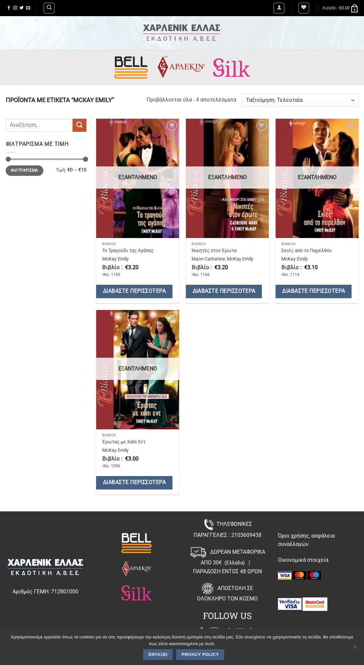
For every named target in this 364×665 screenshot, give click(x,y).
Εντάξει (158, 654)
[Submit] (79, 125)
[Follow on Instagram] (15, 8)
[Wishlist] (303, 8)
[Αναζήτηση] (49, 8)
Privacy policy (200, 654)
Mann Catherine (208, 259)
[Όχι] (355, 648)
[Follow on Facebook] (9, 8)
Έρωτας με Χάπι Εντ (124, 442)
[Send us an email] (28, 8)
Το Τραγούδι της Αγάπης (128, 250)
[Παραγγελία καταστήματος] (300, 100)
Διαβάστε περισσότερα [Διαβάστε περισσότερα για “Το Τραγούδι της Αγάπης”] (134, 291)
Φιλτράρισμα (24, 170)
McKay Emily (115, 259)
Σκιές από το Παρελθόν (306, 250)
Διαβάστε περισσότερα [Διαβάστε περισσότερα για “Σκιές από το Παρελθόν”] (313, 291)
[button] (279, 8)
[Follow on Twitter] (21, 8)
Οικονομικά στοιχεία (303, 560)
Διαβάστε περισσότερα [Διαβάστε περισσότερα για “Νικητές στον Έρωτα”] (224, 291)
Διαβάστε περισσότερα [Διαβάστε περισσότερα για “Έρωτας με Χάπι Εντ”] (134, 482)
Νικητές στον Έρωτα (214, 250)
